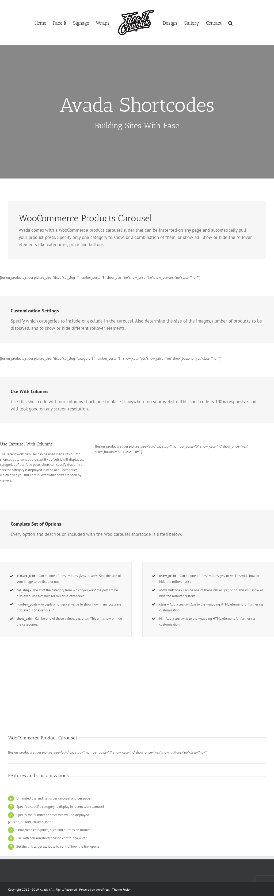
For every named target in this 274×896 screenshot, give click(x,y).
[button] (230, 22)
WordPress (103, 889)
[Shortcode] (137, 112)
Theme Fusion (121, 889)
